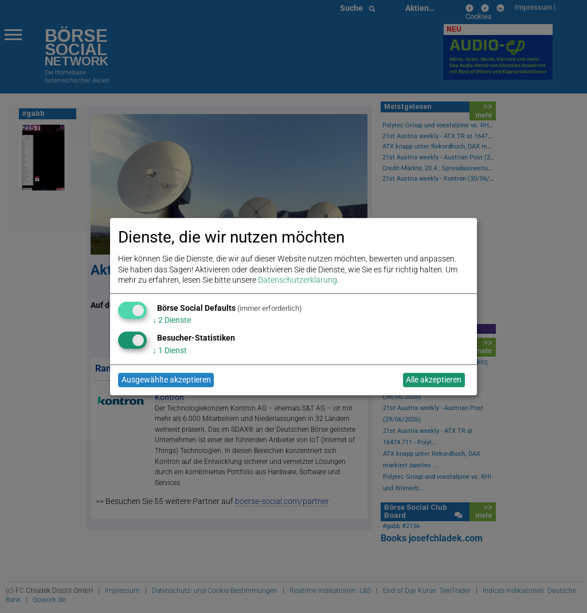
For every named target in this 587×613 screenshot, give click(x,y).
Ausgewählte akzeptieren (166, 380)
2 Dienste (171, 320)
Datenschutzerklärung (297, 279)
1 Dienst (169, 350)
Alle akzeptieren (433, 380)
